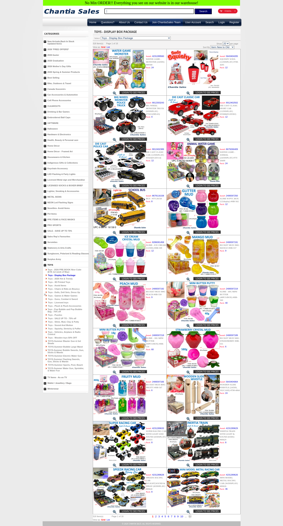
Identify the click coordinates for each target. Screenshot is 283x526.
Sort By (206, 47)
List (108, 47)
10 (181, 516)
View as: (97, 47)
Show (219, 44)
